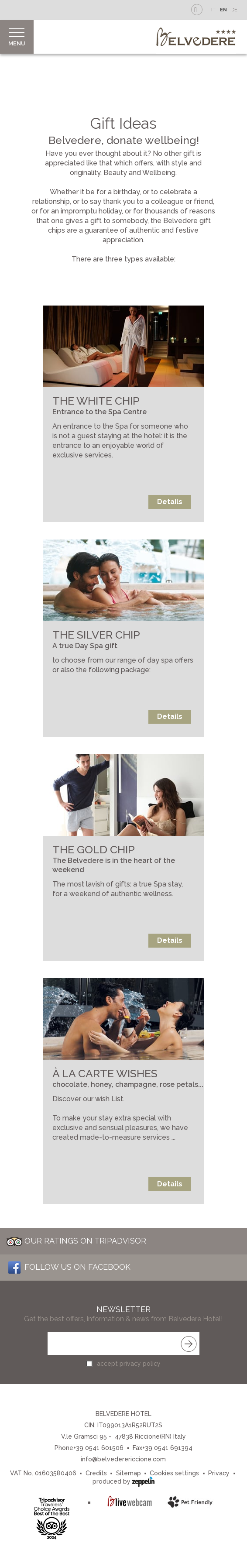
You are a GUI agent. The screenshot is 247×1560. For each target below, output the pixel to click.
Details (169, 502)
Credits (96, 1473)
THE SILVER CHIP (96, 634)
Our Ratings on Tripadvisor (76, 1240)
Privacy (219, 1473)
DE (234, 10)
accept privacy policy (129, 1363)
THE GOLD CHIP (93, 849)
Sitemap (128, 1473)
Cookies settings (174, 1473)
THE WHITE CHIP (96, 400)
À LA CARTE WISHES (105, 1073)
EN (223, 10)
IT (213, 10)
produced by (123, 1481)
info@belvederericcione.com (123, 1459)
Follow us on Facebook (68, 1266)
